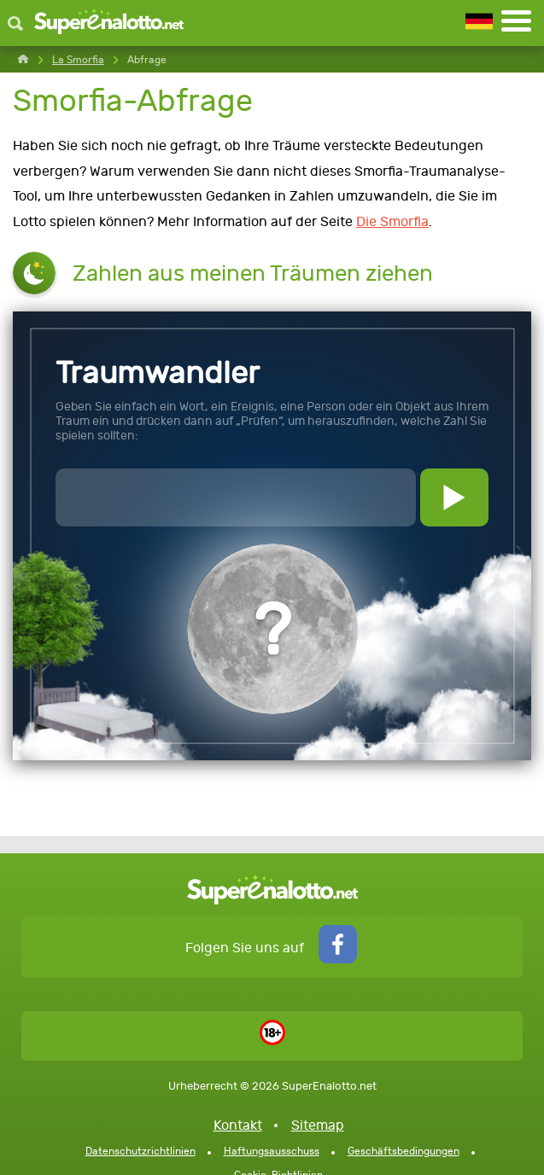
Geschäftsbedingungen (403, 1151)
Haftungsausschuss (271, 1151)
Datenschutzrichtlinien (140, 1151)
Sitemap (317, 1125)
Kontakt (238, 1125)
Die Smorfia (392, 221)
